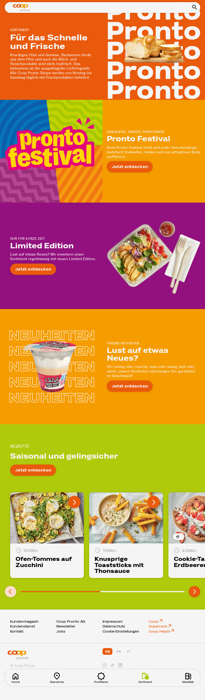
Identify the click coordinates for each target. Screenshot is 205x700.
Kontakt (16, 631)
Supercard (158, 626)
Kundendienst (22, 626)
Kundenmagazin (24, 621)
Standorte (57, 677)
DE (107, 651)
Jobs (60, 631)
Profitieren (101, 677)
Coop (153, 621)
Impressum (112, 621)
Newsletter (65, 626)
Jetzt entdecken (130, 167)
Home (15, 677)
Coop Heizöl (159, 631)
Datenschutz (113, 626)
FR (118, 651)
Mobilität (188, 677)
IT (128, 651)
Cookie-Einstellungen (120, 631)
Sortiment (145, 677)
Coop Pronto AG (70, 621)
